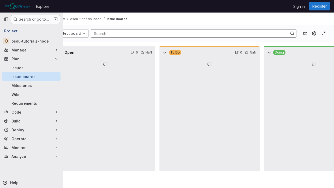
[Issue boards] (31, 76)
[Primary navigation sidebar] (6, 19)
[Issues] (31, 67)
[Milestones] (31, 85)
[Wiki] (31, 94)
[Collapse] (74, 52)
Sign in (299, 6)
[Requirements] (31, 103)
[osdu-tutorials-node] (31, 41)
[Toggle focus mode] (323, 33)
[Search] (194, 33)
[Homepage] (17, 6)
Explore (43, 6)
